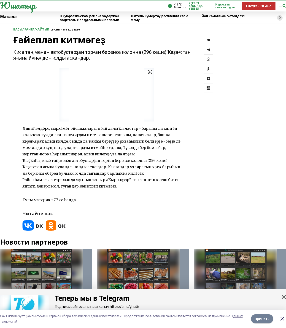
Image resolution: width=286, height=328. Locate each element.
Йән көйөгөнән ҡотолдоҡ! (223, 16)
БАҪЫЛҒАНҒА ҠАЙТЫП (31, 29)
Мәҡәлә (8, 16)
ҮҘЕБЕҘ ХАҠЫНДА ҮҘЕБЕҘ (195, 6)
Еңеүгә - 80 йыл (258, 6)
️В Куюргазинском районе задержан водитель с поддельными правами (89, 18)
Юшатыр (17, 5)
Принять (262, 319)
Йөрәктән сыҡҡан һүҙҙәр (225, 6)
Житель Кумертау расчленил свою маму (159, 18)
